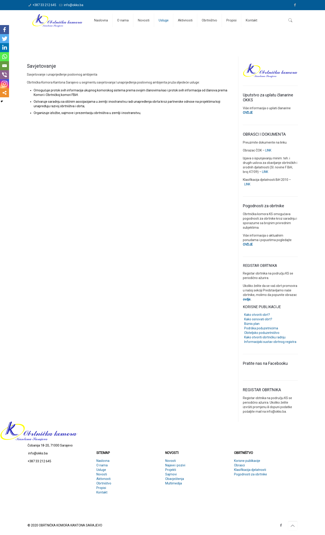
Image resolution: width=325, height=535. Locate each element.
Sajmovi (171, 474)
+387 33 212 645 (44, 5)
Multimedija (173, 483)
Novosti (101, 474)
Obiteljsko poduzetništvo (261, 333)
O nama (102, 465)
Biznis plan (251, 324)
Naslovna (102, 461)
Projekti (170, 470)
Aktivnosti (103, 479)
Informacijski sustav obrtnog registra (269, 342)
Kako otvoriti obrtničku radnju (264, 337)
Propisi (101, 488)
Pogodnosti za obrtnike (250, 474)
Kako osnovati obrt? (257, 319)
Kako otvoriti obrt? (256, 314)
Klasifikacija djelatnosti (250, 470)
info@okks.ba (73, 5)
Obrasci (239, 465)
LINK (268, 150)
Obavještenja (174, 479)
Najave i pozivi (175, 465)
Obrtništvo (103, 483)
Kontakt (101, 492)
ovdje (247, 299)
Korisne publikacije (247, 461)
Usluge (101, 470)
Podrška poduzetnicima (260, 328)
